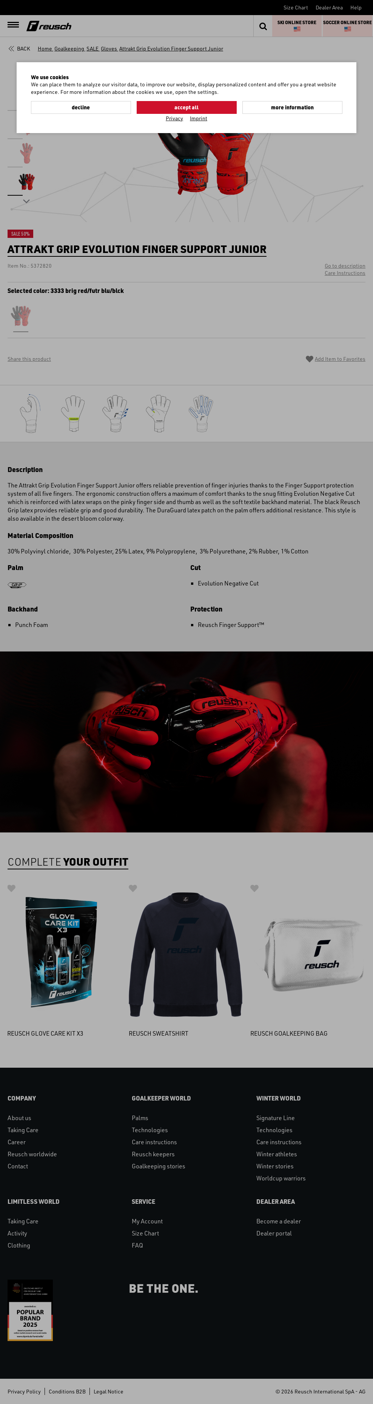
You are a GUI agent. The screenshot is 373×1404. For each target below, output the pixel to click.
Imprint (198, 118)
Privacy (174, 118)
